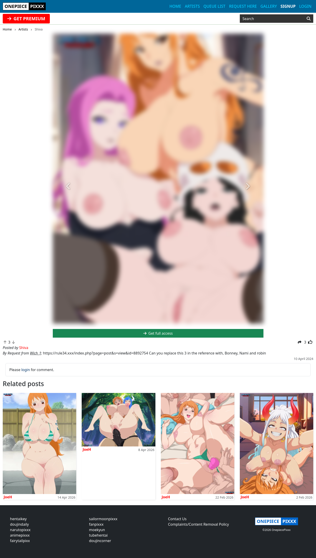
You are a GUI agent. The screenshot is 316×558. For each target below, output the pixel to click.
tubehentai (98, 535)
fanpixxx (96, 524)
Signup (288, 6)
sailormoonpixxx (103, 518)
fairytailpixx (20, 540)
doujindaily (19, 524)
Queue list (214, 6)
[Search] (308, 18)
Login (305, 6)
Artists (192, 6)
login (25, 369)
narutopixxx (20, 529)
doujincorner (100, 540)
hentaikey (18, 518)
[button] (68, 186)
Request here (243, 6)
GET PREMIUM (26, 18)
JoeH (8, 496)
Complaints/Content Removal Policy (198, 524)
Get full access (158, 333)
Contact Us (177, 518)
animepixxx (20, 535)
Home (175, 6)
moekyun (97, 529)
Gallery (268, 6)
